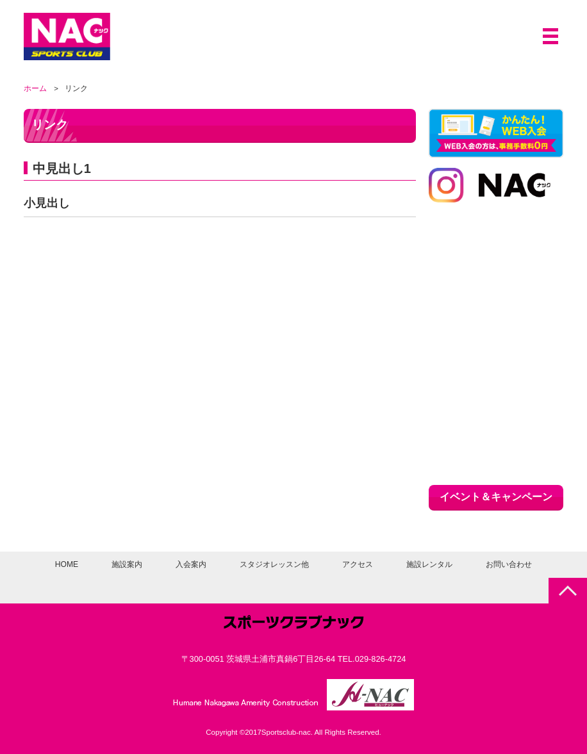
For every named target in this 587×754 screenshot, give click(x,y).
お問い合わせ (509, 564)
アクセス (358, 564)
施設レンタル (430, 564)
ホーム (35, 88)
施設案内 (128, 564)
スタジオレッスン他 (275, 564)
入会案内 (192, 564)
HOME (66, 564)
